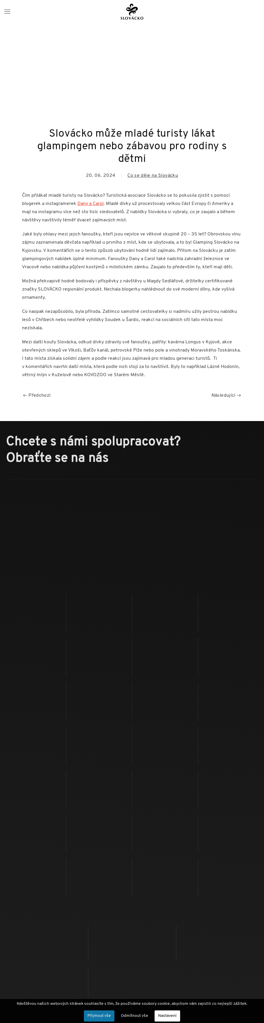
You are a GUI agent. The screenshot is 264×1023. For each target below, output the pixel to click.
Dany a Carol (90, 203)
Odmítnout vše (134, 1016)
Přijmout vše (99, 1016)
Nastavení (167, 1016)
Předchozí (37, 395)
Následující (226, 395)
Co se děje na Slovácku (152, 175)
